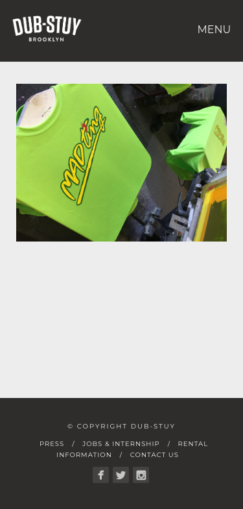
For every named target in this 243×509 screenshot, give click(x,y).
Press (52, 444)
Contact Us (154, 455)
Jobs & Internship (120, 444)
